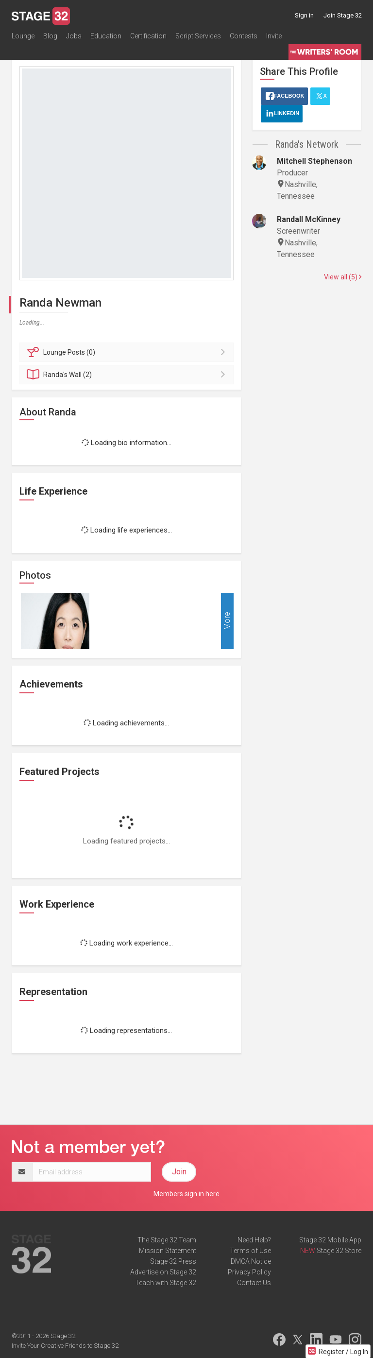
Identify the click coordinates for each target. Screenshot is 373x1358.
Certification (148, 36)
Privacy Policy (249, 1272)
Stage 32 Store (339, 1251)
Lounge (23, 36)
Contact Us (254, 1283)
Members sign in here (186, 1194)
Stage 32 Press (173, 1261)
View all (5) (342, 277)
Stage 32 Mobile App (330, 1240)
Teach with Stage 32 (165, 1283)
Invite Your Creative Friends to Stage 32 (65, 1345)
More (227, 621)
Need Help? (254, 1240)
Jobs (74, 36)
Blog (50, 36)
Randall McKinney (308, 219)
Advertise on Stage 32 (163, 1272)
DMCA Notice (251, 1261)
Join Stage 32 (342, 15)
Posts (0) (128, 352)
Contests (243, 36)
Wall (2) (128, 374)
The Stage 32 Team (166, 1240)
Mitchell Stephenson (314, 161)
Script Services (198, 36)
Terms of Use (250, 1251)
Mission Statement (167, 1251)
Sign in (304, 15)
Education (105, 36)
